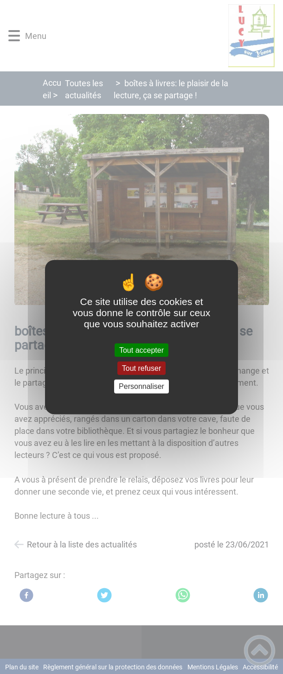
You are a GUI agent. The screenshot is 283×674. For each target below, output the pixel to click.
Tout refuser (141, 368)
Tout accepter (141, 350)
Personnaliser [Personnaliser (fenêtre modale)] (141, 386)
